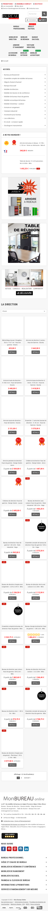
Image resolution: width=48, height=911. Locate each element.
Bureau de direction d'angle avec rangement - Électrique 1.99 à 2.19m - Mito (12, 755)
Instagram (20, 849)
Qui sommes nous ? (7, 902)
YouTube (9, 849)
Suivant (27, 778)
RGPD (27, 904)
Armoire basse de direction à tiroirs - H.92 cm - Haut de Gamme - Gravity (35, 383)
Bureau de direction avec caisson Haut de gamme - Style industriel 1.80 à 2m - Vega (36, 503)
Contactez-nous (33, 8)
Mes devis (19, 6)
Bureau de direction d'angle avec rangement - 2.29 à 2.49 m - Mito (12, 586)
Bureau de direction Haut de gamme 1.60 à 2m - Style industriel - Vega (12, 545)
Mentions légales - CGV (18, 904)
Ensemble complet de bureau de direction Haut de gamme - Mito (12, 627)
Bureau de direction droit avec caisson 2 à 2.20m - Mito (35, 586)
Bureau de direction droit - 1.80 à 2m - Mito (12, 712)
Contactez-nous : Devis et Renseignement (16, 821)
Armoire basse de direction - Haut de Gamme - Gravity (12, 422)
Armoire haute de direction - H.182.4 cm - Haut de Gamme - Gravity (12, 383)
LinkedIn (26, 849)
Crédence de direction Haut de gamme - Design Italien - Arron (35, 462)
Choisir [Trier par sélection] (4, 311)
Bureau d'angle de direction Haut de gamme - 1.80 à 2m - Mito (35, 627)
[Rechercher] (37, 13)
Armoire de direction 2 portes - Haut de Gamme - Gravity (35, 341)
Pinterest (15, 849)
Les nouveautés (7, 6)
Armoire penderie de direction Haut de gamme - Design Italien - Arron (12, 463)
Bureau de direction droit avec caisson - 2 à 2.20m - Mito (35, 670)
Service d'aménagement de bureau (13, 8)
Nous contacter (35, 904)
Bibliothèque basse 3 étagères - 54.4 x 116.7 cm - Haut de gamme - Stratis (12, 343)
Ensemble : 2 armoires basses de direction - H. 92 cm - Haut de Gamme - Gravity (35, 423)
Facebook (3, 849)
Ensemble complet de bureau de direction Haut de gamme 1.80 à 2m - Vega (35, 545)
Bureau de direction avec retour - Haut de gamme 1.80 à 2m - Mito (12, 672)
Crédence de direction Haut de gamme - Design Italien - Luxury (12, 502)
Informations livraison (21, 902)
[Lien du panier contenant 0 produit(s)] (42, 20)
